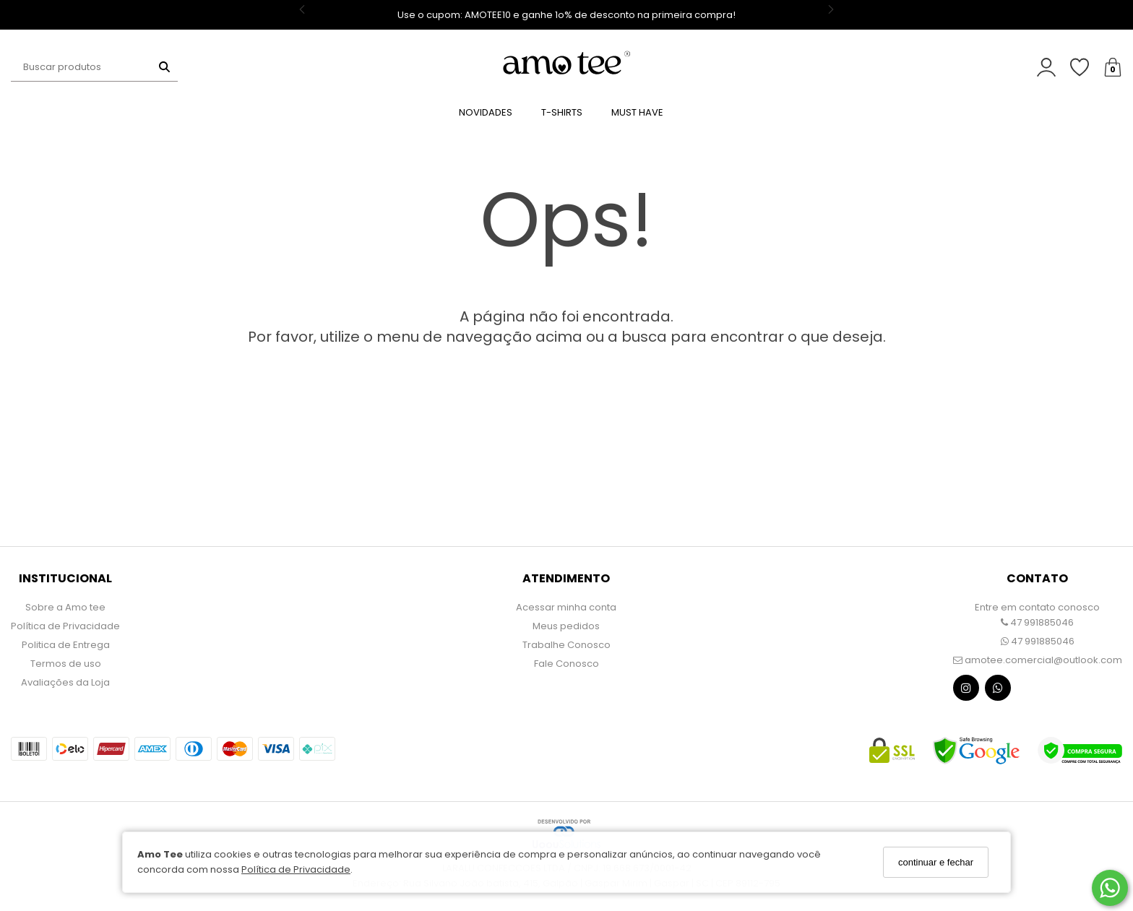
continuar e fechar (935, 862)
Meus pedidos (566, 626)
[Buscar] (164, 67)
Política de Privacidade (295, 869)
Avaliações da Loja (65, 682)
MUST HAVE (637, 112)
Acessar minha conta (566, 607)
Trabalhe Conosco (566, 645)
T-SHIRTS (561, 112)
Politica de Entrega (66, 645)
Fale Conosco (566, 663)
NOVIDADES (485, 112)
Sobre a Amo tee (65, 607)
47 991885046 (1037, 622)
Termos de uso (65, 663)
